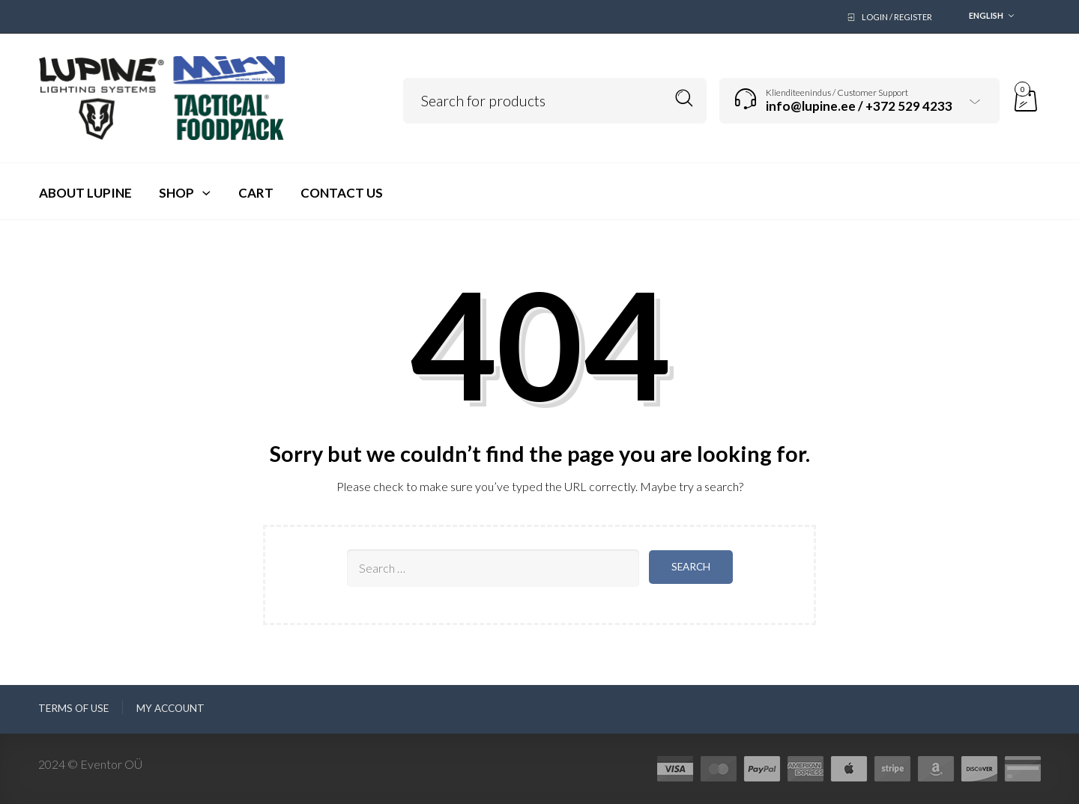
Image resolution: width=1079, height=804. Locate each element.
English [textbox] (986, 15)
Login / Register (897, 17)
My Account (170, 708)
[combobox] (988, 17)
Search (684, 98)
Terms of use (73, 708)
